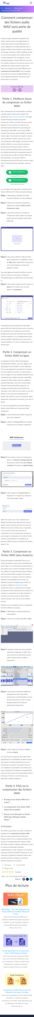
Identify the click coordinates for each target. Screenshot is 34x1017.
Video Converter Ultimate (16, 117)
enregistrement (19, 585)
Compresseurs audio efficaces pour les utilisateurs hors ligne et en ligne (17, 991)
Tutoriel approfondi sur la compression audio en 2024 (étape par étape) (15, 952)
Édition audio (18, 8)
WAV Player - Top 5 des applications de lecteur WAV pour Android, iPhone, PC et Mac (16, 911)
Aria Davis (7, 865)
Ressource (8, 8)
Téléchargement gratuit (20, 173)
